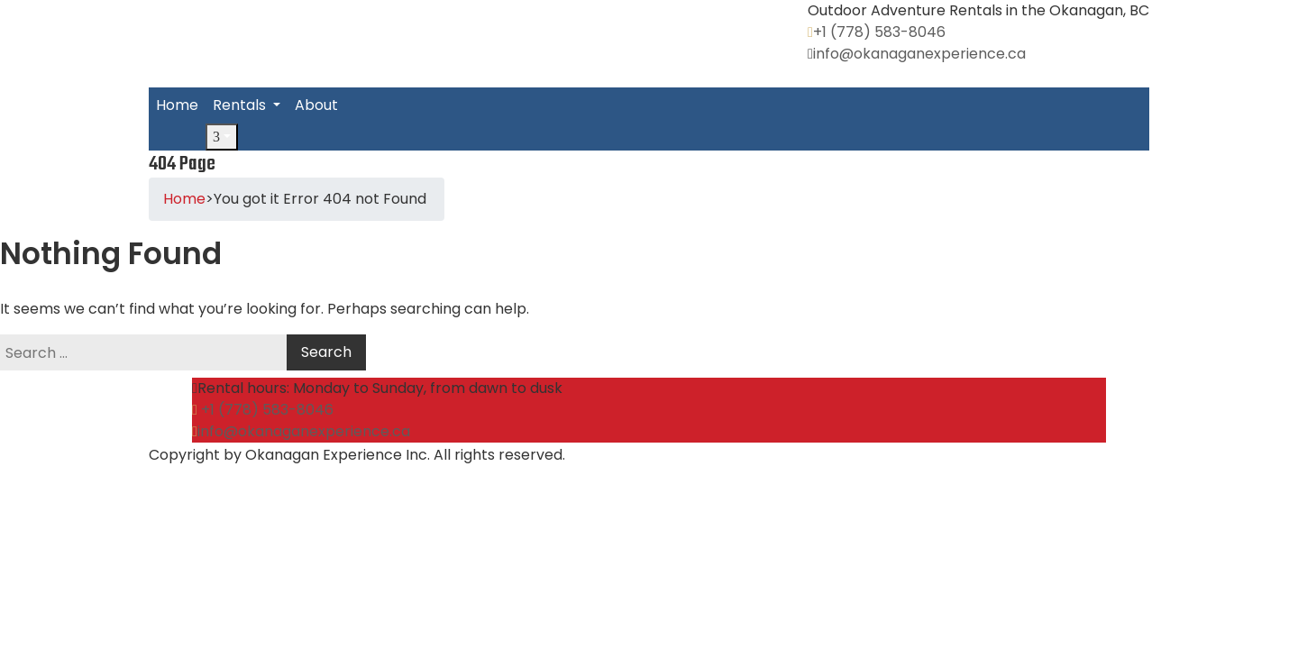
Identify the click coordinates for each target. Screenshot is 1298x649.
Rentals (241, 105)
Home (177, 105)
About (316, 105)
